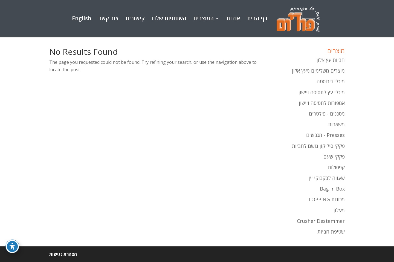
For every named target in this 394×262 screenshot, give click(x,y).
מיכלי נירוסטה (331, 81)
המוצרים (203, 19)
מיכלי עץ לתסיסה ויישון (322, 92)
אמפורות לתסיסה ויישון (322, 103)
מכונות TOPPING (326, 199)
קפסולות (336, 167)
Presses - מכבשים (325, 135)
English (81, 19)
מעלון (339, 210)
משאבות (336, 124)
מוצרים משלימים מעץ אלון (318, 70)
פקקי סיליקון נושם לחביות (318, 146)
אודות (233, 19)
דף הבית (257, 19)
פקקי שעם (334, 156)
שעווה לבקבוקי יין (327, 178)
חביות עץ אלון (331, 60)
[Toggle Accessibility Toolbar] (12, 244)
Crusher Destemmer (321, 221)
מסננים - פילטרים (327, 113)
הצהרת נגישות (63, 254)
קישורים (135, 19)
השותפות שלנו (169, 19)
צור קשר (108, 19)
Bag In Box (332, 188)
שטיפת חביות (331, 231)
